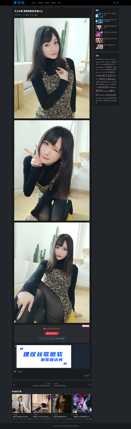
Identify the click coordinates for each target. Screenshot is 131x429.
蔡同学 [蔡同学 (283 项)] (99, 90)
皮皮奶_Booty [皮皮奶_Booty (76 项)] (108, 84)
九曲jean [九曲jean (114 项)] (101, 67)
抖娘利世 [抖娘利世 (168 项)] (111, 72)
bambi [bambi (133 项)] (98, 59)
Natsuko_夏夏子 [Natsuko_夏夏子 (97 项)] (100, 62)
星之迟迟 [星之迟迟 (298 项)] (107, 75)
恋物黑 (27, 15)
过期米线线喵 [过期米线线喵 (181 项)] (110, 95)
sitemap (76, 426)
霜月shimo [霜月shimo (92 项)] (101, 100)
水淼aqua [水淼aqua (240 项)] (110, 78)
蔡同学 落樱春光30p (109, 45)
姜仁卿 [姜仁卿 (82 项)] (99, 72)
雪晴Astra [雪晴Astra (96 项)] (105, 98)
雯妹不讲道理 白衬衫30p (20, 417)
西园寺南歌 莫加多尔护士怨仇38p (110, 20)
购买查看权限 (52, 333)
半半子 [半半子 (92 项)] (97, 69)
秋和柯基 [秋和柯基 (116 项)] (112, 87)
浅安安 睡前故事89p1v (60, 417)
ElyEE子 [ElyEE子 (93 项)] (107, 59)
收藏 (87, 375)
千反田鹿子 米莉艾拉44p (110, 33)
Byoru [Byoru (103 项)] (103, 59)
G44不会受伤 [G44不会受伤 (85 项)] (112, 59)
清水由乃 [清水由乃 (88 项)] (108, 82)
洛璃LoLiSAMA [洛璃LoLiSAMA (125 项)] (101, 82)
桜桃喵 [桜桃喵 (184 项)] (102, 79)
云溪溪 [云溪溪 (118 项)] (114, 67)
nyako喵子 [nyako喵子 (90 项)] (108, 62)
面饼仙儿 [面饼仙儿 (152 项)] (107, 100)
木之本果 (19, 371)
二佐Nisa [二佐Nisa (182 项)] (108, 67)
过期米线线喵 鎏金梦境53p (110, 26)
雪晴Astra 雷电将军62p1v (82, 417)
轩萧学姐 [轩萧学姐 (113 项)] (101, 95)
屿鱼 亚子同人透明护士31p (110, 14)
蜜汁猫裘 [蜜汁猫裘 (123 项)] (106, 91)
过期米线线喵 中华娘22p (110, 39)
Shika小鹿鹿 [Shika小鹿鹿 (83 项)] (102, 64)
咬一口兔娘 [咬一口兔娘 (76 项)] (102, 69)
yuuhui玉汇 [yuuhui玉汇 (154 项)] (110, 64)
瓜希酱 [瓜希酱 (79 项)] (112, 82)
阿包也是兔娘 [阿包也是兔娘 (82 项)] (99, 98)
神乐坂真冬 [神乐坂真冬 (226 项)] (103, 87)
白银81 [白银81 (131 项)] (101, 84)
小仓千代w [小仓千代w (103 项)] (104, 72)
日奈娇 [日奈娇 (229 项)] (99, 75)
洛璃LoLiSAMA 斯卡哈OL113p (41, 417)
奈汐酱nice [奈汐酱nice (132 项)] (109, 69)
